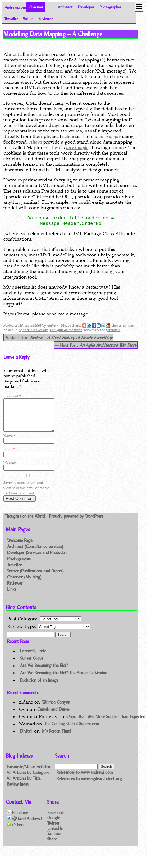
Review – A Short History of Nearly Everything (71, 337)
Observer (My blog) (24, 583)
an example (109, 136)
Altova (35, 142)
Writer (28, 18)
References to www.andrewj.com (84, 778)
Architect (65, 6)
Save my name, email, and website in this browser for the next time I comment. (26, 494)
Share (52, 845)
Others (15, 831)
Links (11, 595)
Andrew (52, 325)
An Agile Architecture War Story (108, 345)
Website (9, 469)
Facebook (55, 818)
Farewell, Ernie (33, 657)
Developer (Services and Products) (37, 559)
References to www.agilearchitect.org (89, 784)
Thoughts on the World (66, 330)
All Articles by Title (23, 784)
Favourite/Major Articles (28, 773)
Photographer (110, 6)
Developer (86, 6)
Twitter (53, 829)
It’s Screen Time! (56, 737)
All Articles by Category (28, 778)
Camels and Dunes (53, 715)
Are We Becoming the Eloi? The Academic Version (63, 679)
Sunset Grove (31, 664)
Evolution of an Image (39, 686)
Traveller (11, 18)
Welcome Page (19, 546)
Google (53, 824)
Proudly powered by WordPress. (76, 522)
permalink (113, 330)
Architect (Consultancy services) (35, 552)
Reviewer (45, 18)
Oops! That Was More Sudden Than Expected (105, 722)
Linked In (55, 834)
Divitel (26, 737)
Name (9, 442)
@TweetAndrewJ (24, 825)
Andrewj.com (15, 6)
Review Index (18, 790)
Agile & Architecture (33, 330)
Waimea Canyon (56, 708)
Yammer (54, 839)
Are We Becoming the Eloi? (44, 672)
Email (9, 455)
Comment (12, 396)
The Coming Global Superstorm (71, 730)
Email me (17, 819)
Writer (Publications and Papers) (35, 577)
